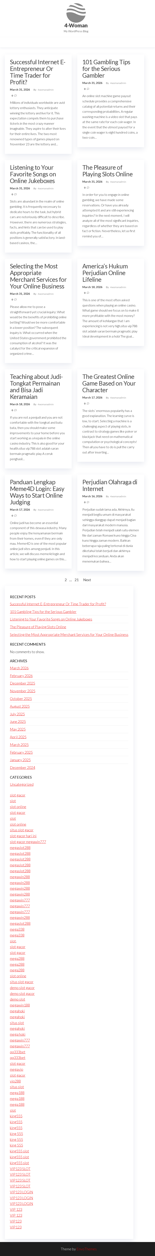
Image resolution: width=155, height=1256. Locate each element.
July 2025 (17, 714)
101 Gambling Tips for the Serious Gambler (106, 68)
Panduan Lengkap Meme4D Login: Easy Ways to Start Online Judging (37, 492)
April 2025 (18, 737)
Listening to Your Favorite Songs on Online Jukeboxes (33, 174)
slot (13, 800)
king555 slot (19, 1151)
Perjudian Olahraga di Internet (109, 485)
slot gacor (17, 795)
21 (76, 580)
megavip (16, 1069)
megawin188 (20, 1005)
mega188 (17, 1092)
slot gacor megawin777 (28, 841)
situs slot (17, 1022)
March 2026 (19, 668)
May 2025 (18, 729)
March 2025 (19, 744)
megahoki (17, 1011)
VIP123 (16, 1221)
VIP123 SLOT (20, 1168)
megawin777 (20, 900)
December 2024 (22, 767)
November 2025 (22, 691)
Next (87, 580)
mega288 (17, 958)
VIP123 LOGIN (21, 1192)
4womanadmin (46, 89)
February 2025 (21, 752)
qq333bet (17, 1052)
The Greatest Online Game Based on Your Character (109, 383)
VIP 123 (16, 1209)
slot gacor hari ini (23, 836)
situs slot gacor (22, 830)
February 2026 (21, 675)
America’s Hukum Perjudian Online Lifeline (105, 272)
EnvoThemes (86, 1249)
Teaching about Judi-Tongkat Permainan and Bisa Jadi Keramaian (36, 386)
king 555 (16, 1133)
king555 (16, 1116)
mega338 (17, 929)
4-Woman (75, 25)
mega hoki (17, 1034)
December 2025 (22, 683)
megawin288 (20, 876)
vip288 (15, 1081)
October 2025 (21, 698)
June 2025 (18, 721)
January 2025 (20, 760)
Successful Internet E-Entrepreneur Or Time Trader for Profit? (38, 72)
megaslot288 (20, 847)
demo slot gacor (22, 987)
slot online (18, 806)
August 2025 (20, 706)
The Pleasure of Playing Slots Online (107, 171)
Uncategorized (22, 784)
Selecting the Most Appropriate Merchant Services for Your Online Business (38, 276)
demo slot (17, 999)
